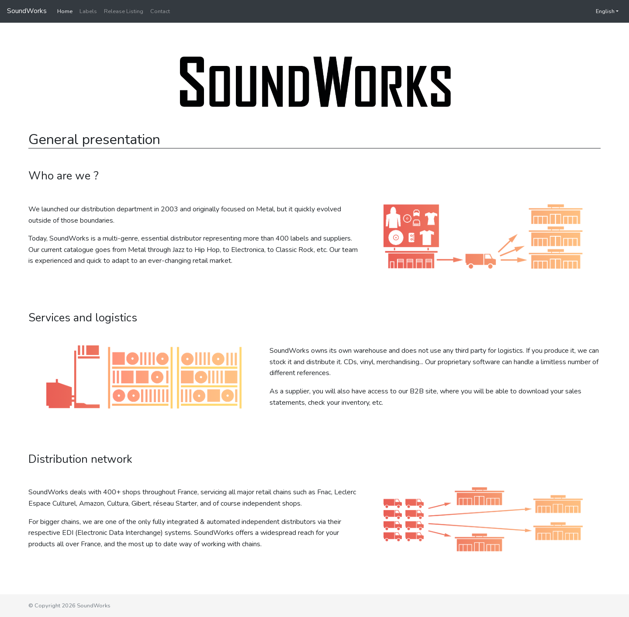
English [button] (601, 11)
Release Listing (123, 11)
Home (65, 11)
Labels (88, 11)
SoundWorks (27, 11)
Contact (160, 11)
